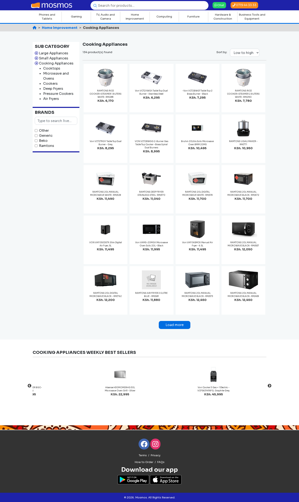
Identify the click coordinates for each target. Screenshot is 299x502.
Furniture (193, 16)
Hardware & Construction (223, 17)
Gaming (76, 16)
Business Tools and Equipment (252, 17)
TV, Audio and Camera (105, 17)
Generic (46, 135)
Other (44, 130)
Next (269, 386)
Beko (43, 140)
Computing (164, 16)
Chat (219, 5)
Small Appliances (53, 58)
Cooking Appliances (56, 63)
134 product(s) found (97, 52)
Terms (143, 455)
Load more (175, 325)
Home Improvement (134, 17)
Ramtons (46, 146)
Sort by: (221, 52)
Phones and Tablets (47, 17)
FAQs (160, 462)
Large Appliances (53, 53)
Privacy (155, 455)
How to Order (144, 462)
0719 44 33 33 (244, 5)
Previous (29, 386)
